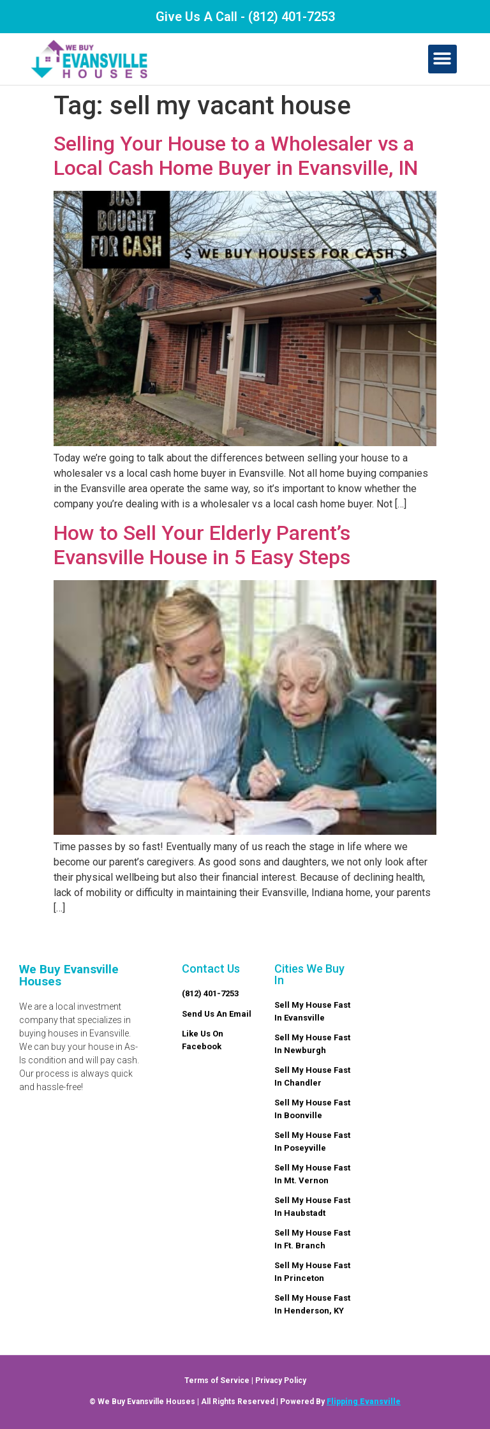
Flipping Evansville (364, 1401)
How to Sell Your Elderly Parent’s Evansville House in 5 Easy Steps (202, 545)
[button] (442, 59)
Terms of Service (216, 1380)
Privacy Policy (280, 1380)
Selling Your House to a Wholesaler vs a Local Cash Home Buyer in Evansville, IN (236, 155)
